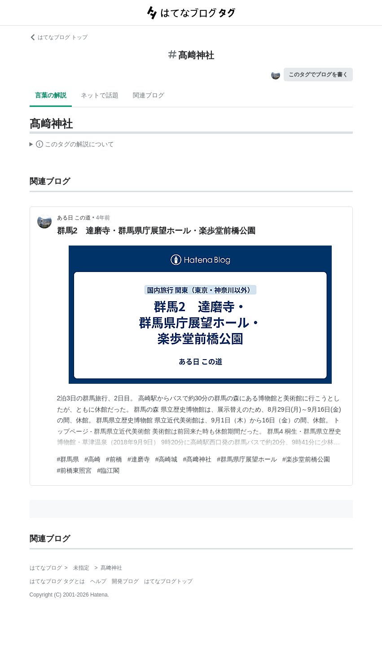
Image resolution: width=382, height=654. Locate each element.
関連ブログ (148, 95)
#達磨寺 (138, 459)
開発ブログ (125, 581)
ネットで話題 (100, 95)
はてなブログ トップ (59, 37)
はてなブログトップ (168, 581)
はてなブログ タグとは (57, 581)
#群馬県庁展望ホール (247, 459)
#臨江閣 (108, 470)
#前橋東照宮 (74, 470)
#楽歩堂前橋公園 (306, 459)
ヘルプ (98, 581)
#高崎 (92, 459)
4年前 (103, 218)
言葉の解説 (50, 95)
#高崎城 (166, 459)
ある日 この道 (74, 218)
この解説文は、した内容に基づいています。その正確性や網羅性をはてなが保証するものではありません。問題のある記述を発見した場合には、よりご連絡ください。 (72, 145)
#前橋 (114, 459)
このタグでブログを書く (318, 74)
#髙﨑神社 (197, 459)
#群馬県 (68, 459)
